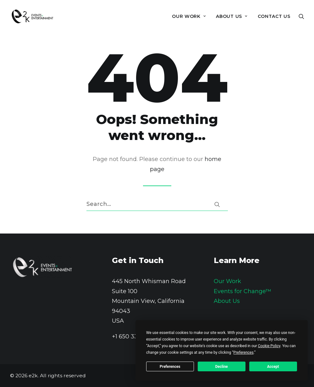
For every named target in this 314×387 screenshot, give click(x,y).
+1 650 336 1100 (133, 336)
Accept (273, 366)
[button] (301, 16)
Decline (221, 366)
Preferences (170, 366)
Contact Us (274, 16)
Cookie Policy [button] (269, 346)
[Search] (157, 204)
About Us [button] (231, 16)
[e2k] (32, 16)
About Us (227, 301)
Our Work (189, 16)
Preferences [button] (244, 352)
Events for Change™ (242, 291)
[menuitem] (189, 16)
